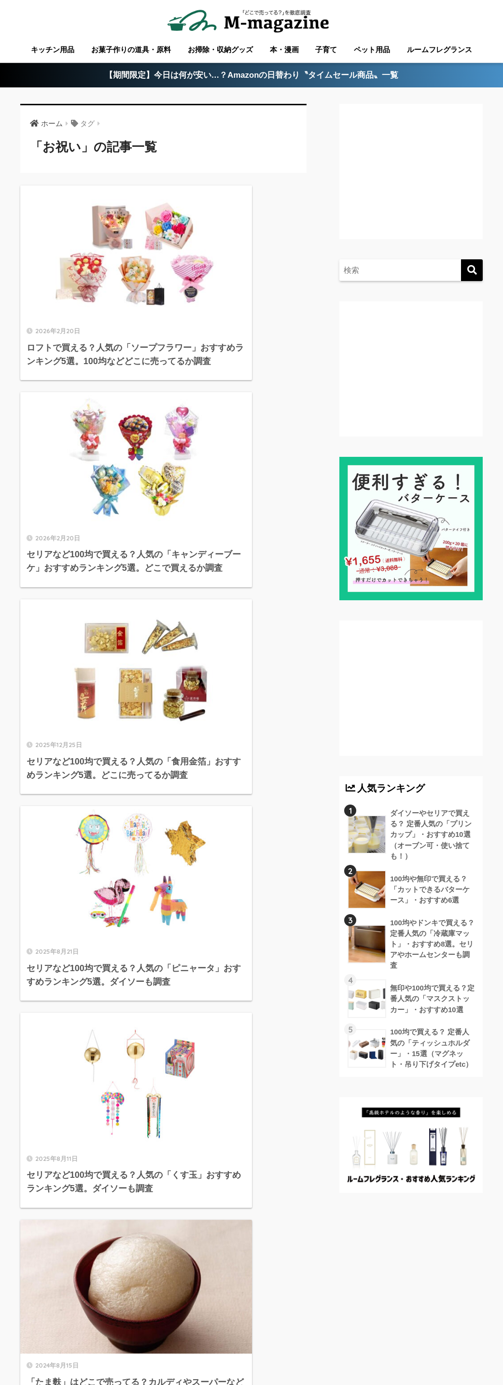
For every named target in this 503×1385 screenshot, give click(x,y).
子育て (326, 49)
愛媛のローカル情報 (190, 1325)
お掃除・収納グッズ (220, 49)
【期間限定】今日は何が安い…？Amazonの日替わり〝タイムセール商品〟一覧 (251, 75)
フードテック (270, 1339)
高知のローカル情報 (338, 1325)
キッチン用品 (52, 49)
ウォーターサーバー (205, 1339)
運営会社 (316, 1339)
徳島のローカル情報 (262, 1325)
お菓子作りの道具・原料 (131, 49)
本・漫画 (284, 49)
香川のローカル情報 (114, 1325)
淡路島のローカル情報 (417, 1325)
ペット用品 (372, 49)
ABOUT (57, 1325)
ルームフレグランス (439, 49)
